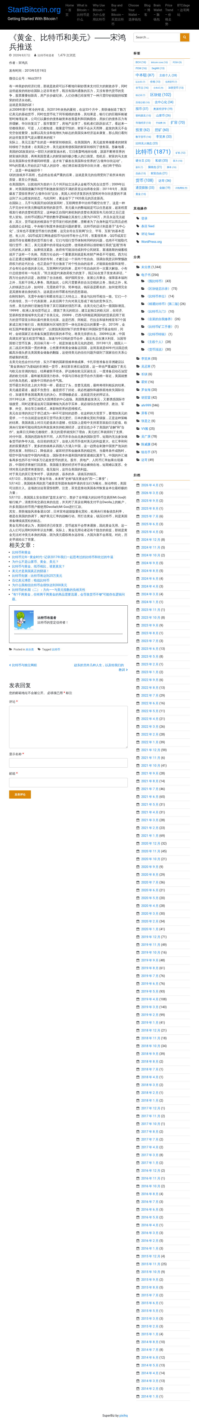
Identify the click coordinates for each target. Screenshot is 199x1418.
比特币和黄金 (21, 552)
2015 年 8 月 (150, 1287)
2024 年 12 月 (150, 540)
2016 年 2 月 (150, 1241)
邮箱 (13, 773)
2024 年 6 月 (150, 578)
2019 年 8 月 (150, 968)
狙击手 (146, 452)
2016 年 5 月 (150, 1217)
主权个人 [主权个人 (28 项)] (168, 75)
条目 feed (147, 226)
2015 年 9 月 (150, 1279)
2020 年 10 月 (150, 859)
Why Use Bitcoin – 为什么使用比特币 (100, 12)
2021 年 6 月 (150, 797)
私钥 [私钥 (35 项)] (161, 160)
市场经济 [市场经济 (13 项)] (143, 122)
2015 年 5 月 (150, 1311)
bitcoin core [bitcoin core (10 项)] (159, 62)
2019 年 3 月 (150, 1007)
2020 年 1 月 (150, 929)
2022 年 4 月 (150, 719)
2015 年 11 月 (150, 1264)
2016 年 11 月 (150, 1178)
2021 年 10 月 (150, 765)
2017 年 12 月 (150, 1108)
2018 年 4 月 (150, 1077)
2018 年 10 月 (150, 1046)
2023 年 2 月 (150, 664)
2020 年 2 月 (150, 921)
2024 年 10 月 (150, 555)
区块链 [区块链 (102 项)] (160, 94)
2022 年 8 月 (150, 688)
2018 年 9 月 (150, 1054)
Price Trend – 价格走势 (168, 15)
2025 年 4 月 (150, 532)
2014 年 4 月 (150, 1373)
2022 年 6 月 (150, 703)
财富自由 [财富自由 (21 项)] (159, 173)
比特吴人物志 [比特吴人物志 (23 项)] (147, 143)
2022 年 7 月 (150, 695)
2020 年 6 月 (150, 890)
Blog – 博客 (146, 10)
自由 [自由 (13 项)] (141, 173)
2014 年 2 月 (150, 1389)
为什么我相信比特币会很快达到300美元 (39, 585)
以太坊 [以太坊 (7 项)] (140, 82)
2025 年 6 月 (150, 524)
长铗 (144, 374)
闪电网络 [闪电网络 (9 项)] (181, 188)
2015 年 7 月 (150, 1295)
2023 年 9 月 (150, 625)
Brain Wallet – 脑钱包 (157, 12)
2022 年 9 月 (150, 680)
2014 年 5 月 (150, 1365)
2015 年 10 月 (150, 1272)
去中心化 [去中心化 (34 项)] (164, 102)
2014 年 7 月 (150, 1350)
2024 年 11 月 (150, 547)
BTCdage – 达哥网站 (182, 10)
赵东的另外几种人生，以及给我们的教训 (99, 667)
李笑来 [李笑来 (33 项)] (164, 136)
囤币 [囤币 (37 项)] (142, 109)
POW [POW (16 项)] (141, 68)
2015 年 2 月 (150, 1326)
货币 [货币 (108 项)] (145, 180)
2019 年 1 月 (150, 1022)
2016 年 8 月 (150, 1194)
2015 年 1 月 (150, 1334)
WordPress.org (151, 242)
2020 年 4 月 (150, 906)
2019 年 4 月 (150, 999)
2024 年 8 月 (150, 571)
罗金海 (146, 390)
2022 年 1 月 (150, 742)
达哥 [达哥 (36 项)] (164, 180)
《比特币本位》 (157, 296)
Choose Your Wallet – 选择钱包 (133, 15)
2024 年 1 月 (150, 602)
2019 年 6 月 (150, 984)
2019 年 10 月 (150, 952)
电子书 (146, 275)
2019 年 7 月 (150, 976)
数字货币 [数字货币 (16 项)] (143, 136)
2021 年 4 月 (150, 812)
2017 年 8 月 (150, 1132)
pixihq (123, 1415)
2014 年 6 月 (150, 1357)
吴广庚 (146, 436)
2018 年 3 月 (150, 1085)
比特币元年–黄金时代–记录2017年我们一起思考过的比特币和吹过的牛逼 (62, 557)
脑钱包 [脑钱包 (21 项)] (155, 167)
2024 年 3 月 (150, 594)
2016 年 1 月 (150, 1248)
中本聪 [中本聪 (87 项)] (145, 75)
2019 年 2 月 (150, 1015)
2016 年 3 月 (150, 1233)
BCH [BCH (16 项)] (141, 62)
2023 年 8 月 (150, 633)
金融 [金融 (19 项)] (164, 187)
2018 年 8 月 (150, 1061)
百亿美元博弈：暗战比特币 (30, 580)
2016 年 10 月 (150, 1186)
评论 (13, 701)
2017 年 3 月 (150, 1155)
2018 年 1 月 (150, 1100)
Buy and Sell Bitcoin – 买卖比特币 (118, 15)
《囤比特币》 (155, 281)
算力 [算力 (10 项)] (177, 160)
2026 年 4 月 (150, 485)
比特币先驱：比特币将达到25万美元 (37, 576)
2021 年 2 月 (150, 828)
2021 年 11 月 (150, 758)
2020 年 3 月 (150, 913)
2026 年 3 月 (150, 493)
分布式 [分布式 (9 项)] (158, 87)
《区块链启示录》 (158, 289)
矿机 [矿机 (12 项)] (180, 152)
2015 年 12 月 (150, 1256)
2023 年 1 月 (150, 672)
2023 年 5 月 (150, 656)
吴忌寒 (146, 366)
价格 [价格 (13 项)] (155, 81)
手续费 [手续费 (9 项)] (161, 123)
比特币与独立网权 (24, 665)
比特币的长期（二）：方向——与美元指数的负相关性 (48, 590)
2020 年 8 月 (150, 874)
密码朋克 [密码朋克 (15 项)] (143, 115)
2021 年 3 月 (150, 820)
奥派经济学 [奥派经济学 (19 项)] (162, 108)
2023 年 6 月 (150, 649)
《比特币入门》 (157, 311)
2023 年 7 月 (150, 641)
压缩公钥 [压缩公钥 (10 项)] (143, 102)
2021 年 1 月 (150, 836)
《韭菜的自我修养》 (160, 319)
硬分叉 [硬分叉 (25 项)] (143, 160)
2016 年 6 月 (150, 1209)
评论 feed (147, 234)
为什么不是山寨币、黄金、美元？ (35, 562)
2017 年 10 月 (150, 1124)
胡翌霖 (146, 397)
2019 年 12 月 (150, 937)
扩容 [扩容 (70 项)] (178, 122)
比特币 (56, 649)
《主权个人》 (155, 342)
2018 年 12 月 (150, 1030)
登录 (144, 218)
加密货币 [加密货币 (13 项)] (175, 87)
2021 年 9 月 (150, 773)
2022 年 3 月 (150, 726)
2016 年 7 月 (150, 1202)
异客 (144, 413)
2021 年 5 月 (150, 804)
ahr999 (146, 405)
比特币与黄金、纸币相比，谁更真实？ (38, 566)
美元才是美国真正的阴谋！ (30, 571)
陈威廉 (146, 444)
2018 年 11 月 (150, 1038)
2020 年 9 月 (150, 867)
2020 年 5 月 (150, 898)
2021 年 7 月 (150, 789)
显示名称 (16, 754)
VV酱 (144, 429)
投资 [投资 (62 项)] (143, 130)
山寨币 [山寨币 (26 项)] (163, 115)
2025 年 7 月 (150, 516)
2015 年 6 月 (150, 1303)
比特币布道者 (46, 55)
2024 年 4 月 (150, 586)
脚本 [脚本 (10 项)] (171, 167)
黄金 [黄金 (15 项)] (141, 194)
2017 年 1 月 (150, 1163)
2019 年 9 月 (150, 960)
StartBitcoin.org (35, 9)
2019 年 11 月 (150, 945)
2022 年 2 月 (150, 734)
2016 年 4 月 (150, 1225)
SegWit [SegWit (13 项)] (158, 68)
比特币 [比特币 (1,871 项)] (153, 151)
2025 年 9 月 (150, 501)
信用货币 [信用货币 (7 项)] (171, 82)
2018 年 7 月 (150, 1069)
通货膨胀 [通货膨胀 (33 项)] (145, 187)
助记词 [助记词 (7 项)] (140, 95)
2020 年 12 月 (150, 843)
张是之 (146, 421)
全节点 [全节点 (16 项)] (142, 87)
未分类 (30, 649)
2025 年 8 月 (150, 508)
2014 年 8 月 (150, 1342)
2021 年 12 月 (150, 750)
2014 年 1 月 (150, 1396)
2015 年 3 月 (150, 1318)
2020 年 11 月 (150, 851)
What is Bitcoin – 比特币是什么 (85, 12)
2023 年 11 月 (150, 610)
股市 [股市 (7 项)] (139, 167)
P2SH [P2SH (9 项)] (177, 62)
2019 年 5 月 (150, 991)
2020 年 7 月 (150, 882)
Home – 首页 (71, 10)
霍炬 (144, 382)
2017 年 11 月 (150, 1116)
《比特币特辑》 (157, 334)
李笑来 (146, 358)
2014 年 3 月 (150, 1381)
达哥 (144, 460)
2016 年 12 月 (150, 1170)
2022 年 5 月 (150, 711)
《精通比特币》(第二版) (162, 304)
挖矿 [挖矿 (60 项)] (162, 130)
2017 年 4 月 (150, 1147)
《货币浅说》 (155, 349)
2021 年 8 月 (150, 781)
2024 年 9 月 (150, 563)
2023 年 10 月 (150, 617)
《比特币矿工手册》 (160, 327)
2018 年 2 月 (150, 1093)
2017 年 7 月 (150, 1139)
